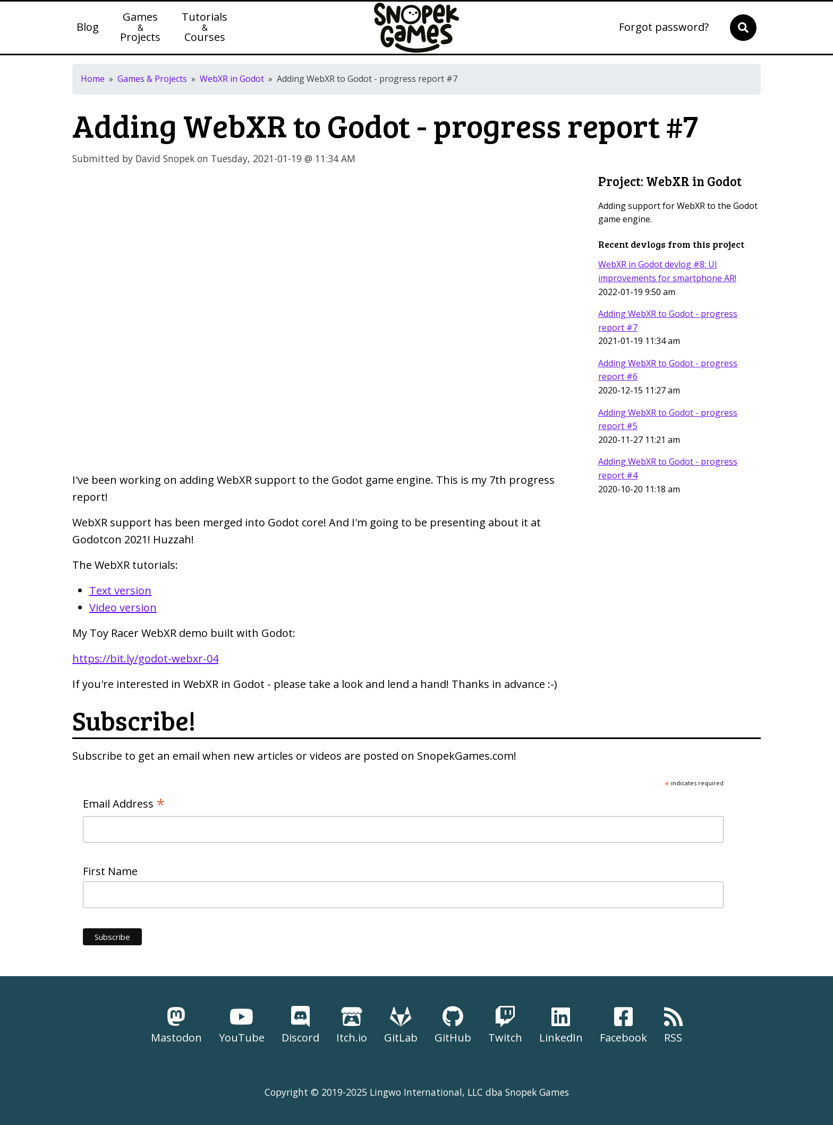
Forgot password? (664, 27)
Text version (120, 590)
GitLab (401, 1025)
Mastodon (176, 1025)
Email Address (124, 804)
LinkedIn (561, 1025)
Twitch (505, 1025)
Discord (300, 1025)
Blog (87, 27)
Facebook (623, 1025)
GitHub (453, 1025)
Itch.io (351, 1025)
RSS (673, 1025)
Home (93, 79)
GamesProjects (140, 28)
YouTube (242, 1025)
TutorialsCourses (204, 28)
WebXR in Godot (232, 79)
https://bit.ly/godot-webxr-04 (145, 658)
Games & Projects (152, 79)
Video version (123, 607)
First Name (110, 871)
